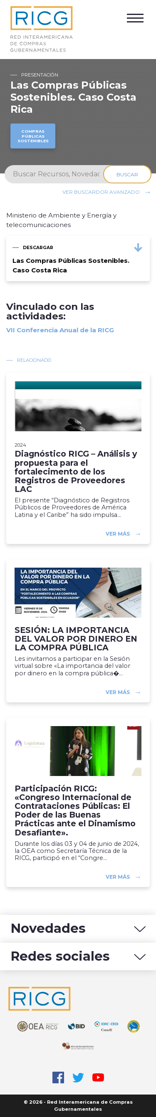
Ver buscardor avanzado (101, 192)
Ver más (118, 534)
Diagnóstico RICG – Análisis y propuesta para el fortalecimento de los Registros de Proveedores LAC (76, 472)
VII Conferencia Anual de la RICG (60, 330)
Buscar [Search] (127, 174)
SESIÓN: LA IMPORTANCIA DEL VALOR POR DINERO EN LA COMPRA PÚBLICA (76, 639)
